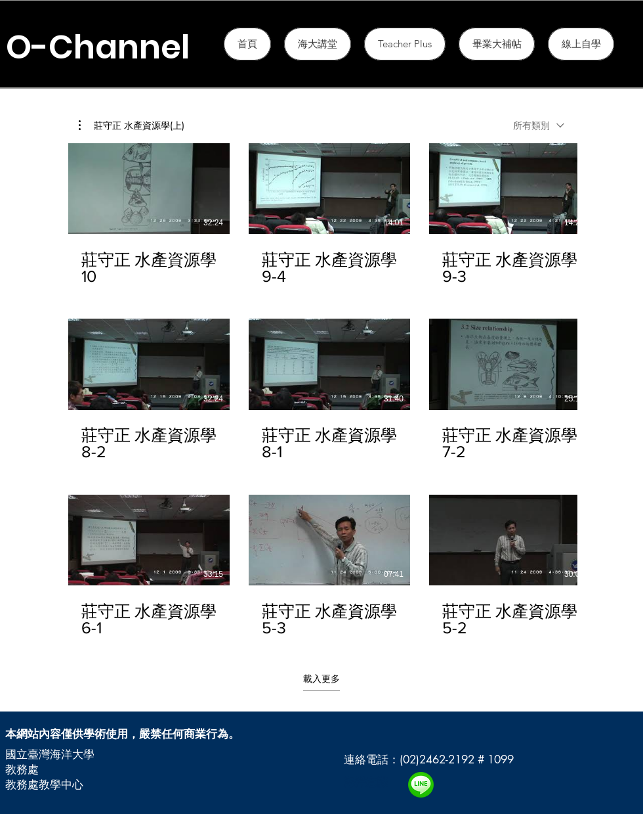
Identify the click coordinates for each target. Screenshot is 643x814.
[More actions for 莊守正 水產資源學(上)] (131, 125)
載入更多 (321, 679)
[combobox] (538, 125)
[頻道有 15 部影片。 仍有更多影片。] (321, 390)
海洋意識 (366, 782)
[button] (405, 44)
